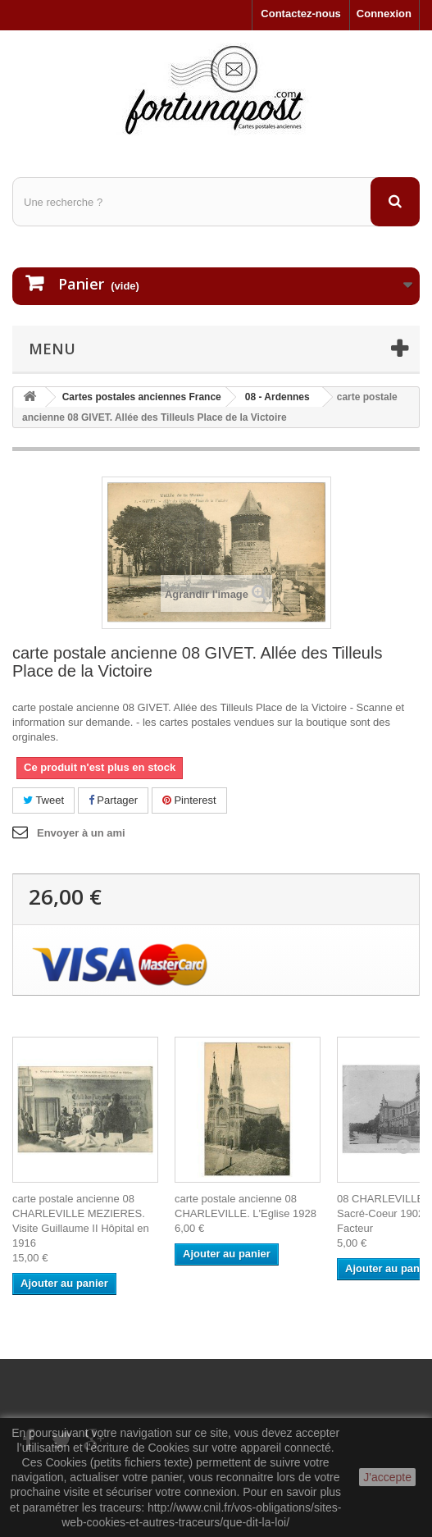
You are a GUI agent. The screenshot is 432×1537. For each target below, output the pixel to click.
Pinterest (189, 800)
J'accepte (387, 1477)
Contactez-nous (301, 13)
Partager (113, 800)
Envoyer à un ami (81, 833)
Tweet (43, 800)
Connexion (384, 13)
